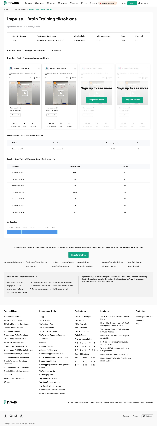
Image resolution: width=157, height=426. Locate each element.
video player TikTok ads (15, 282)
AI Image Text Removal (48, 350)
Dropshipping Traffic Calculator (16, 335)
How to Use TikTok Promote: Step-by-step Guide (114, 337)
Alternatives (44, 339)
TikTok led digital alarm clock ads (18, 292)
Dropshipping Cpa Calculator (15, 339)
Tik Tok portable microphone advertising (64, 282)
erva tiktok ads (31, 266)
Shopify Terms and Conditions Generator (15, 362)
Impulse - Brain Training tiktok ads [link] (40, 9)
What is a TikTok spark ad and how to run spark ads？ (114, 349)
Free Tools (8, 375)
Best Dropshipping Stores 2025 (51, 354)
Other (94, 350)
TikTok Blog (79, 320)
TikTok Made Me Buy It (48, 371)
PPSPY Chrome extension (14, 378)
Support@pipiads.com (144, 317)
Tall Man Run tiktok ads (85, 266)
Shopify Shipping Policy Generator (17, 371)
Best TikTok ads (81, 328)
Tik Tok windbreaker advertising (40, 282)
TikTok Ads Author (82, 331)
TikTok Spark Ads (46, 324)
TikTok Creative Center (48, 331)
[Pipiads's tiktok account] (16, 416)
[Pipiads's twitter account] (11, 416)
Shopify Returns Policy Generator (16, 367)
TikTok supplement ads (60, 289)
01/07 (93, 365)
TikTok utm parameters (13, 320)
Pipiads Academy (81, 335)
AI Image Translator (47, 346)
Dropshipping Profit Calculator (15, 346)
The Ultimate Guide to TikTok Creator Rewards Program (114, 330)
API (137, 324)
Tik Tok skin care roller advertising (41, 286)
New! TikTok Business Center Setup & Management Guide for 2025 (114, 324)
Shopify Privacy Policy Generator (16, 354)
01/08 (85, 365)
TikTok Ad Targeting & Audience (16, 324)
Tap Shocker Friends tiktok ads (36, 262)
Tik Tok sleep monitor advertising (64, 286)
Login (124, 3)
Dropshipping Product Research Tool (53, 357)
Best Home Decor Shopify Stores (52, 393)
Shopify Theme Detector (13, 328)
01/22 (93, 358)
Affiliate (7, 382)
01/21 (77, 361)
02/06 (85, 358)
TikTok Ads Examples (83, 317)
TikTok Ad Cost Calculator (14, 343)
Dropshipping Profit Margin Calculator (18, 350)
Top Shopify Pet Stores (48, 378)
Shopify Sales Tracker (12, 317)
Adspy (41, 317)
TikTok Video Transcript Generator (52, 335)
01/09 (77, 365)
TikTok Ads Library (46, 328)
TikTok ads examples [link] (18, 9)
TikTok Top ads (81, 324)
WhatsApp (140, 320)
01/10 (93, 361)
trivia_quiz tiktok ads (109, 266)
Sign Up (132, 3)
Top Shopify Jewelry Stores (49, 382)
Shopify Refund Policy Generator (16, 357)
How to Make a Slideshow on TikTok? (114, 355)
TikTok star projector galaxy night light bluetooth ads (41, 289)
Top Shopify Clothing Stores (50, 386)
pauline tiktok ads (83, 262)
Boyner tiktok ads (133, 266)
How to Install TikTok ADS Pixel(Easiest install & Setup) (115, 359)
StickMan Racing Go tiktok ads (112, 262)
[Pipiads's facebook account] (5, 416)
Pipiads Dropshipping (47, 361)
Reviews (42, 343)
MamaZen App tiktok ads (60, 266)
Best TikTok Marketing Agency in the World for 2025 (114, 343)
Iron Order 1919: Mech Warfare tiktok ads (64, 262)
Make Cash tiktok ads (135, 262)
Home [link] (6, 9)
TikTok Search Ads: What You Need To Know (115, 318)
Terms (135, 416)
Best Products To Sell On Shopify (52, 390)
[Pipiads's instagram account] (21, 416)
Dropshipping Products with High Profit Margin (54, 366)
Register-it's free (96, 100)
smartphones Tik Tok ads (15, 289)
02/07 (77, 358)
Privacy (126, 416)
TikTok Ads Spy (45, 320)
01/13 (85, 361)
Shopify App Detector (12, 331)
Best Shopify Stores (47, 375)
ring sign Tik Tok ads (14, 286)
